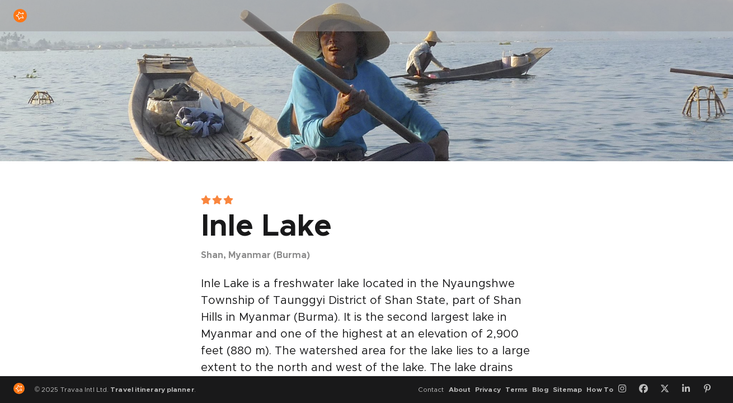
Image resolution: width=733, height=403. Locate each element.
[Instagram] (626, 389)
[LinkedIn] (690, 389)
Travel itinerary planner (152, 389)
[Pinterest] (711, 389)
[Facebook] (647, 389)
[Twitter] (668, 389)
